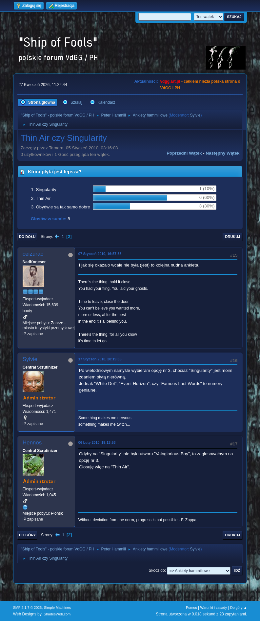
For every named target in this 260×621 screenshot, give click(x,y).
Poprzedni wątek (184, 153)
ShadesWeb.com (57, 614)
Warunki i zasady (213, 608)
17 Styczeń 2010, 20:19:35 (100, 359)
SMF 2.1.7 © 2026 (27, 608)
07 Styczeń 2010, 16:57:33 (100, 254)
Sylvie (195, 115)
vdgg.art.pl (170, 81)
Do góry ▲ (238, 608)
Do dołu (27, 237)
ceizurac (33, 254)
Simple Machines (57, 608)
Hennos (32, 442)
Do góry (27, 535)
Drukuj (232, 237)
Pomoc (191, 608)
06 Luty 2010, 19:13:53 (97, 442)
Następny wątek (222, 153)
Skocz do (157, 570)
